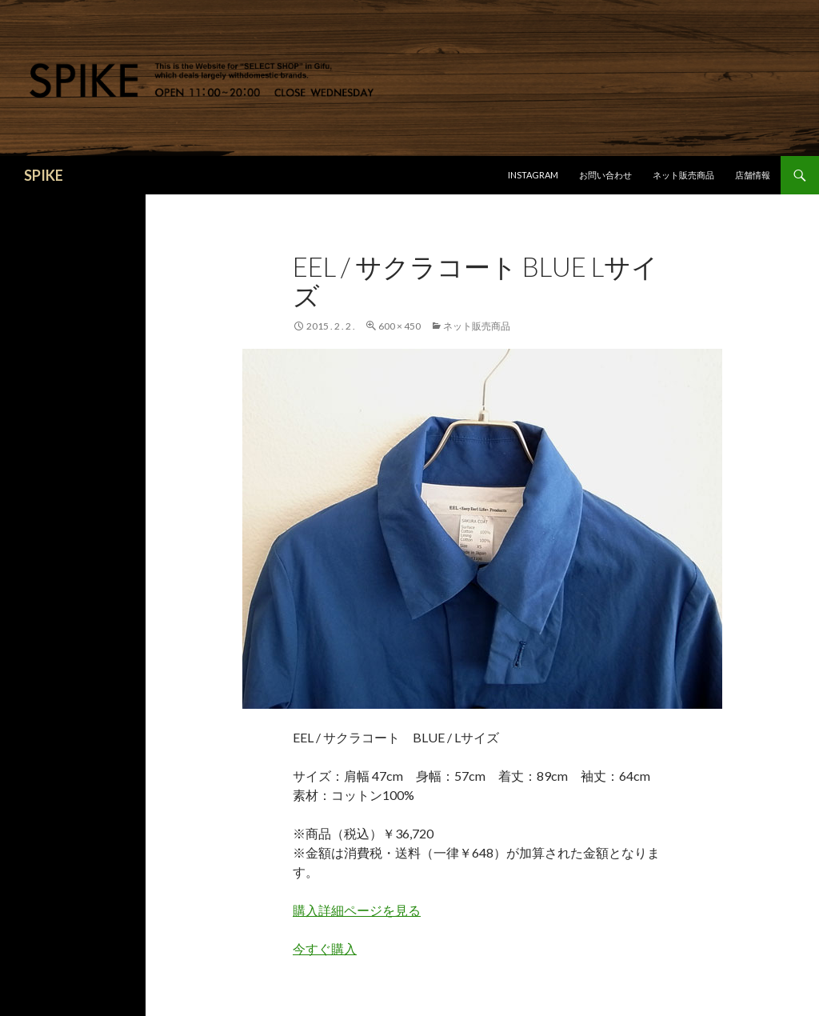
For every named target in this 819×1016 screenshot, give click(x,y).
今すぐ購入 (325, 948)
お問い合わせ (605, 175)
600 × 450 (399, 326)
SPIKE (43, 175)
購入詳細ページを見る (357, 910)
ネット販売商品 (683, 175)
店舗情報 (752, 175)
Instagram (533, 175)
